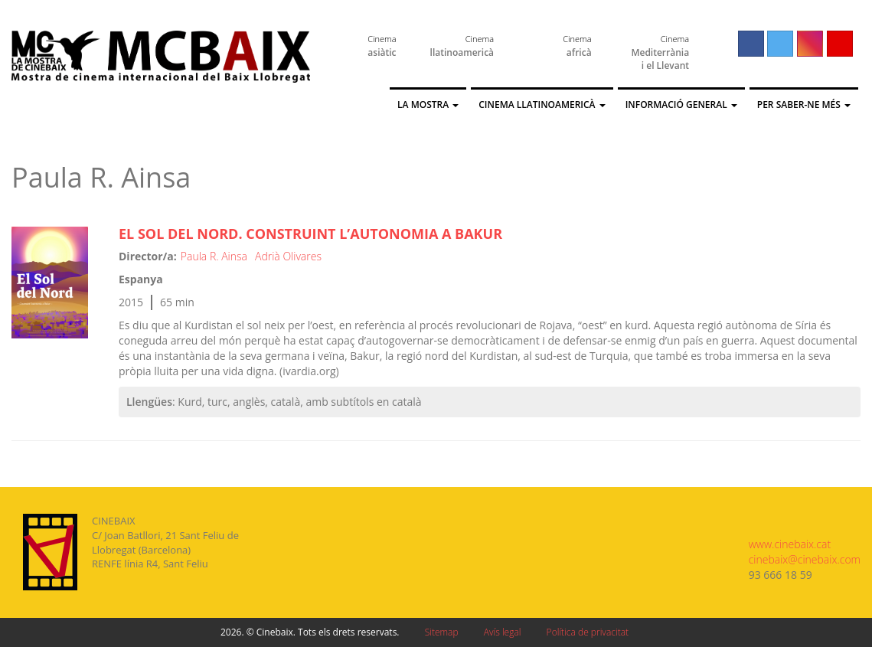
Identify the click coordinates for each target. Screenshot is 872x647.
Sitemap (442, 632)
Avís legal (502, 632)
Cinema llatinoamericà (541, 104)
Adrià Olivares (288, 256)
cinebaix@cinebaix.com (805, 559)
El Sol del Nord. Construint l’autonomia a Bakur (310, 233)
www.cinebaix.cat (790, 544)
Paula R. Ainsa (214, 256)
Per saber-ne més (804, 104)
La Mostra (428, 104)
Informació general (681, 104)
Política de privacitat (588, 632)
